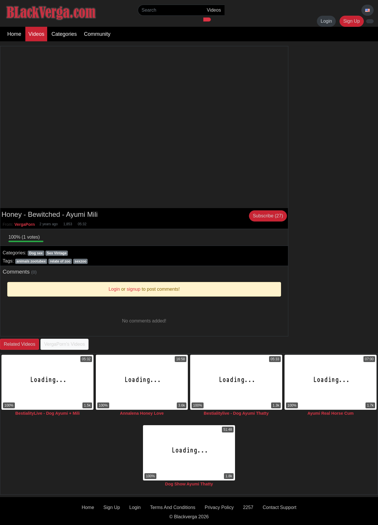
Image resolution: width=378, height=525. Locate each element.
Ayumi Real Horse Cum (331, 413)
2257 (248, 507)
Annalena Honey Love (142, 413)
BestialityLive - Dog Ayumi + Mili (47, 413)
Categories (64, 34)
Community (97, 34)
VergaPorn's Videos (64, 344)
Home (14, 34)
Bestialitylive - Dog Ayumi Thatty (236, 413)
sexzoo (80, 261)
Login (326, 21)
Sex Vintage (57, 253)
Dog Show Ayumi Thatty (189, 484)
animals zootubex (31, 261)
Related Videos (19, 344)
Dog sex (36, 253)
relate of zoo (60, 261)
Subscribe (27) (268, 215)
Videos (36, 34)
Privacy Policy (219, 507)
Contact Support (279, 507)
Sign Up (351, 21)
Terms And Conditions (172, 507)
